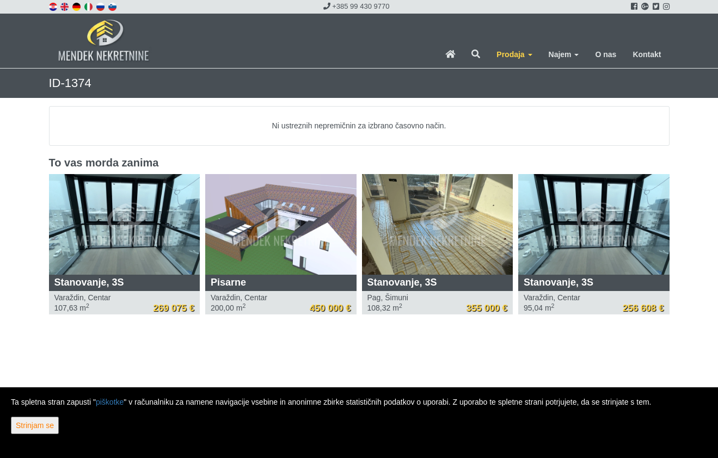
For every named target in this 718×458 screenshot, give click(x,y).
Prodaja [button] (514, 54)
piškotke (110, 402)
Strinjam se (35, 425)
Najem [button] (564, 54)
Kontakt (647, 54)
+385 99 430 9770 (356, 6)
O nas (605, 54)
